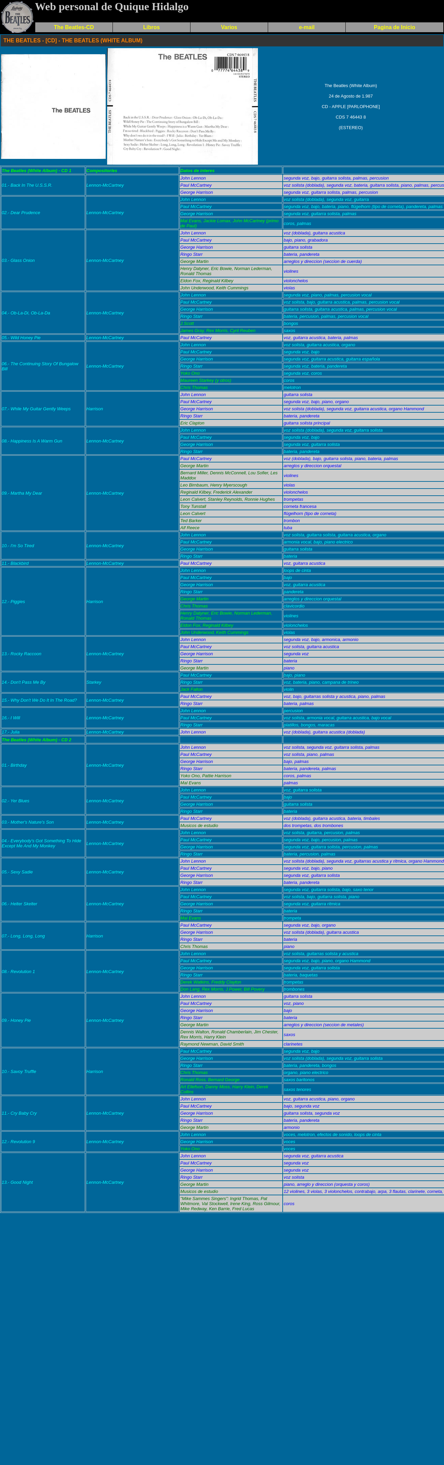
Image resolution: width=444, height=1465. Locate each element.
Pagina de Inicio (394, 27)
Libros (151, 27)
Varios (229, 27)
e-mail (307, 27)
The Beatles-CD (74, 27)
